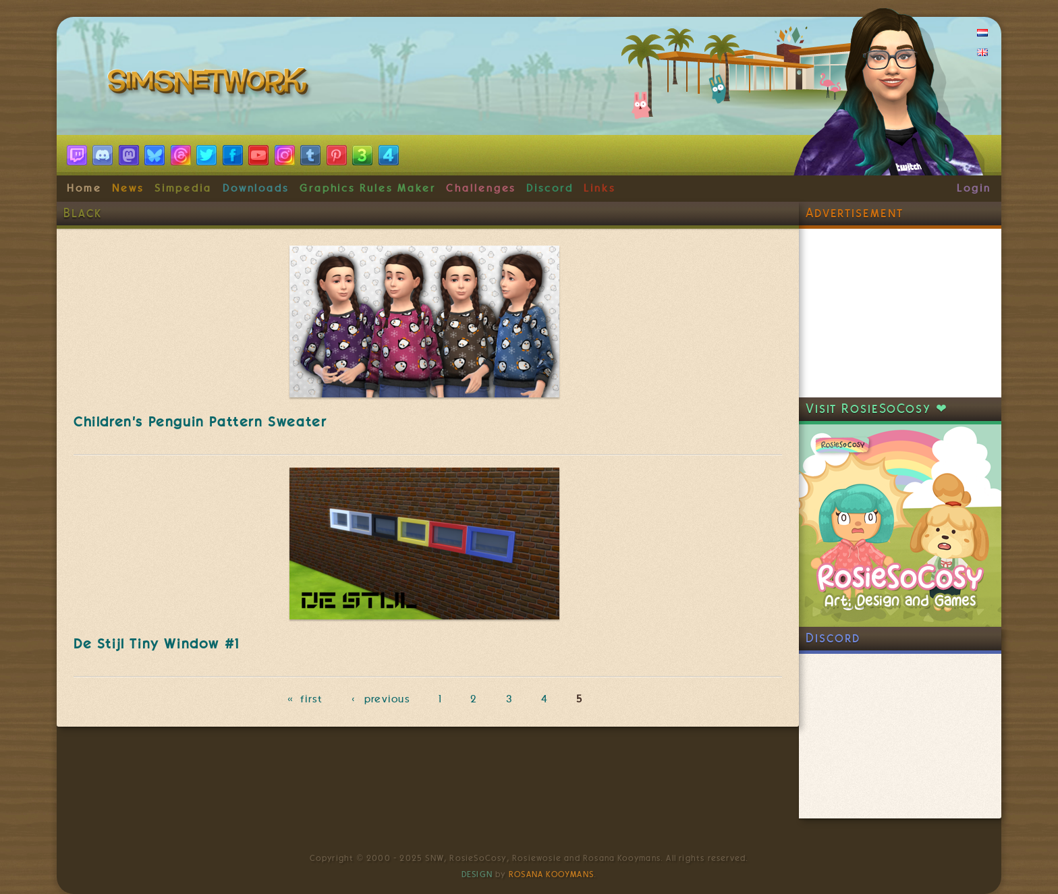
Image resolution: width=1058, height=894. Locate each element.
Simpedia (183, 188)
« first (305, 699)
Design (477, 874)
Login (974, 188)
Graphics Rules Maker (368, 188)
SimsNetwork (210, 84)
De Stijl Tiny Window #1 (157, 644)
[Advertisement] (900, 313)
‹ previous (381, 699)
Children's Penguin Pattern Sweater (200, 422)
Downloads (256, 188)
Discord (550, 188)
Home (84, 188)
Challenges (481, 188)
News (128, 188)
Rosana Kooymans (551, 874)
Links (599, 188)
